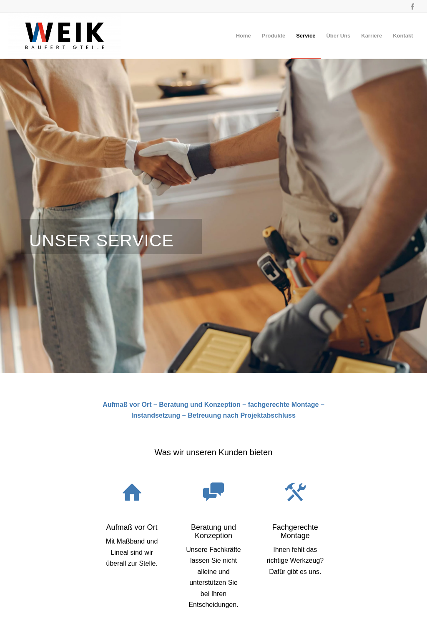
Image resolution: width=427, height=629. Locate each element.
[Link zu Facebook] (412, 6)
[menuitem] (243, 36)
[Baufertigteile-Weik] (64, 36)
